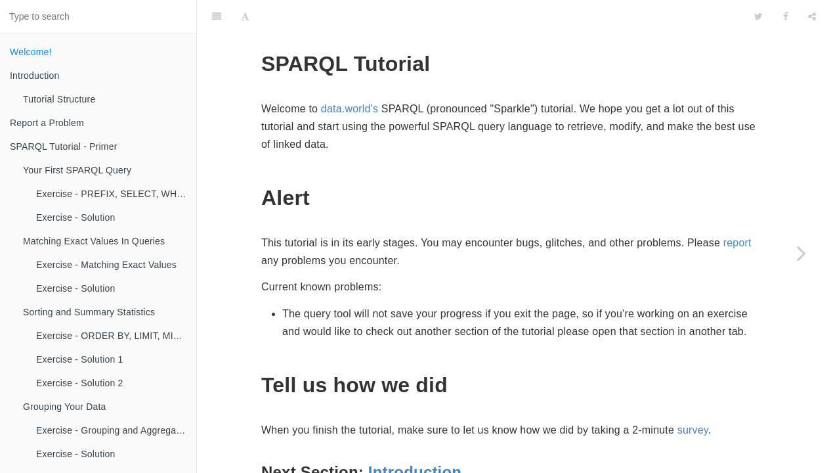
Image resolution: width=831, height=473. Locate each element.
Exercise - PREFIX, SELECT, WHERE (116, 194)
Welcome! (31, 52)
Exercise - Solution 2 (79, 383)
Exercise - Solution (76, 217)
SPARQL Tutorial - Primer (63, 146)
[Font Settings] (245, 16)
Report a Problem (47, 123)
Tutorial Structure (59, 99)
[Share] (812, 16)
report (737, 242)
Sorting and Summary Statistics (89, 312)
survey (692, 430)
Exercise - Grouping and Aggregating (114, 430)
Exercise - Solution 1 (79, 359)
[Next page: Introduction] (801, 253)
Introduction (35, 75)
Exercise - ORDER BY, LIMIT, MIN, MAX (116, 335)
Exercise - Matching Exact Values (106, 264)
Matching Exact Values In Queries (94, 241)
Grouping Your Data (64, 406)
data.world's (349, 108)
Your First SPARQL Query (77, 170)
